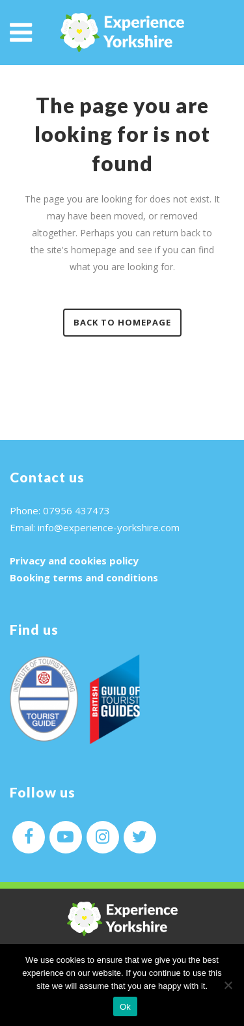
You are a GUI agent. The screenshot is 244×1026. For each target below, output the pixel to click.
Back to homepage (122, 322)
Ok (125, 1007)
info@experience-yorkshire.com (109, 527)
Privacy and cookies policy (74, 560)
